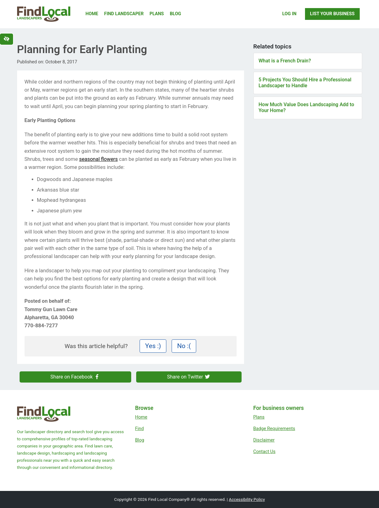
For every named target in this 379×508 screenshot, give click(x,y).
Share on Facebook (75, 377)
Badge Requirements (274, 428)
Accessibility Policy (247, 499)
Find (139, 428)
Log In (289, 13)
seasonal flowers (98, 159)
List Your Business (332, 13)
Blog (175, 13)
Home (92, 13)
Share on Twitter (188, 377)
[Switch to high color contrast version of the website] (6, 39)
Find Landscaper (124, 13)
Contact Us (264, 451)
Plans (157, 13)
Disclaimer (264, 440)
